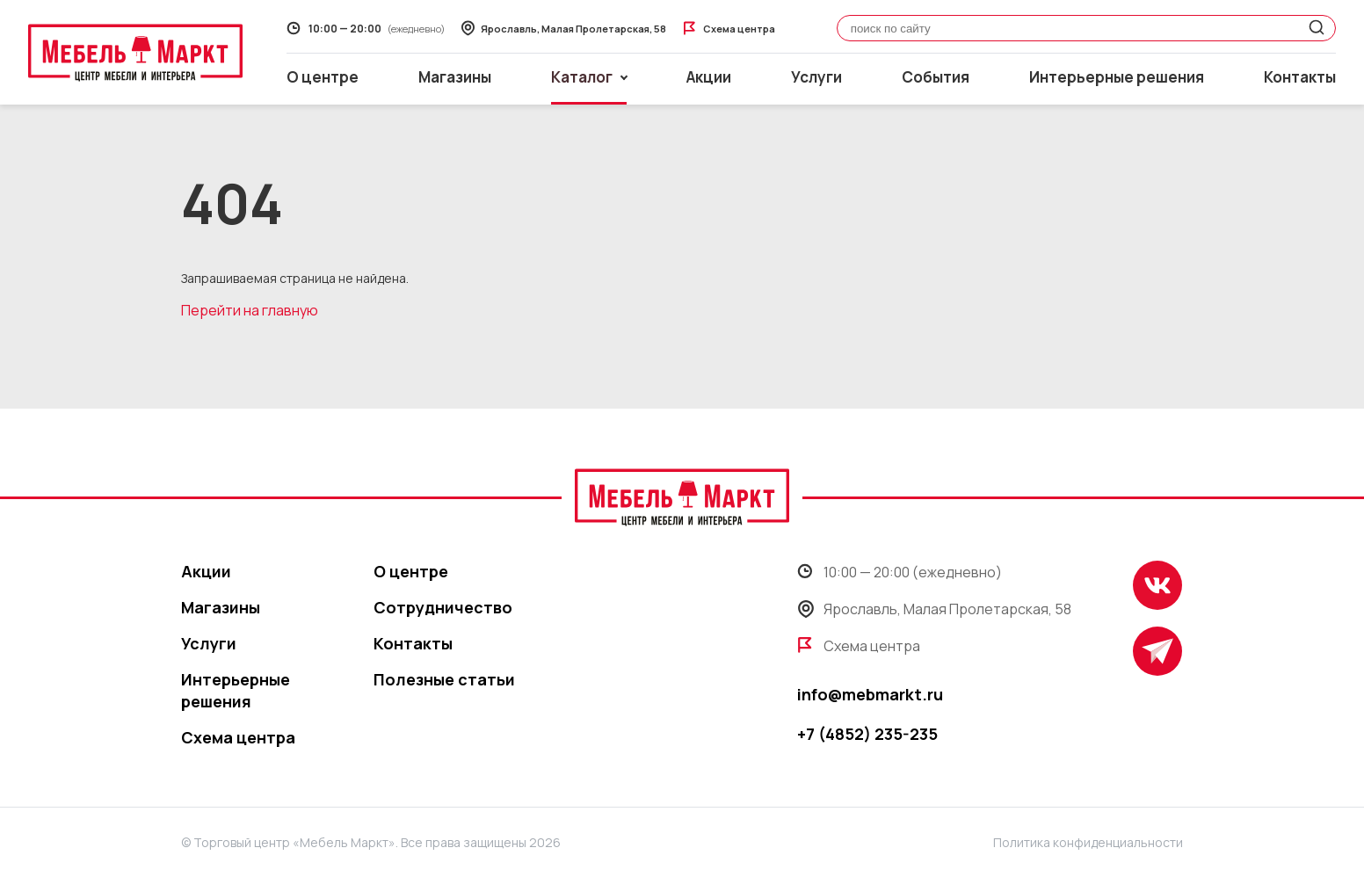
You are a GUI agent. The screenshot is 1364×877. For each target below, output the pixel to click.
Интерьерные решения (1116, 77)
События (935, 77)
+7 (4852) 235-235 (867, 733)
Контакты (1300, 77)
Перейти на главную (249, 310)
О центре (323, 77)
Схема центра (238, 737)
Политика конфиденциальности (1088, 842)
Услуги (816, 77)
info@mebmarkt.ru (870, 694)
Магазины (454, 77)
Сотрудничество (443, 607)
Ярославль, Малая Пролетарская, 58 (934, 609)
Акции (708, 77)
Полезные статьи (444, 679)
